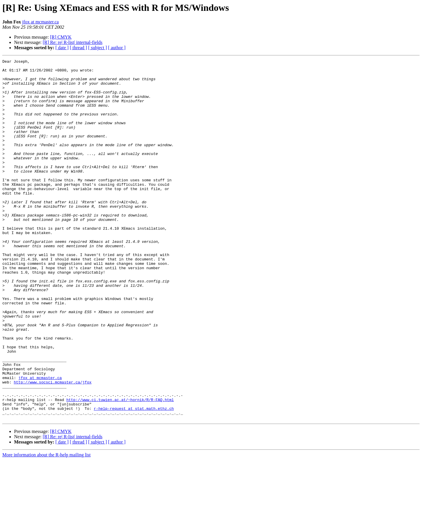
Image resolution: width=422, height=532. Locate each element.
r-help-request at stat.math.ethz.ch (134, 478)
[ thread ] (78, 47)
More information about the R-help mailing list (46, 526)
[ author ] (117, 47)
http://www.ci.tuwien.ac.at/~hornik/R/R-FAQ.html (120, 468)
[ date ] (62, 47)
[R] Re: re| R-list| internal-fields (73, 42)
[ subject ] (97, 47)
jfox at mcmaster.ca (40, 21)
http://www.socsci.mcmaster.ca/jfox (52, 447)
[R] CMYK (61, 37)
